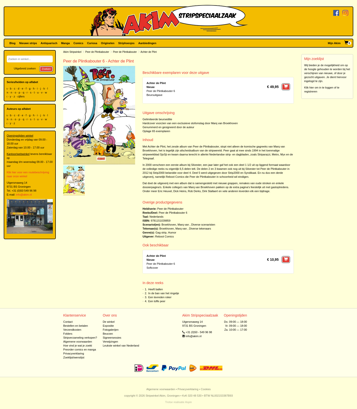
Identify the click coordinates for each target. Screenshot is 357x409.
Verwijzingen (110, 341)
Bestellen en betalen (75, 325)
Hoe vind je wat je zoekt (77, 345)
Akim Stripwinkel (72, 52)
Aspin (188, 402)
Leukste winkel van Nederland (121, 345)
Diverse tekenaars (200, 228)
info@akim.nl (24, 194)
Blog (12, 43)
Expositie (108, 325)
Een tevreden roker (160, 297)
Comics (78, 43)
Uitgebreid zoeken (25, 68)
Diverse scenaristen (203, 224)
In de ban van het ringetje (163, 293)
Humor (172, 232)
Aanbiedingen (147, 43)
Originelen (107, 43)
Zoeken (46, 68)
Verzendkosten (72, 329)
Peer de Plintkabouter (97, 52)
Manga (65, 43)
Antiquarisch (49, 43)
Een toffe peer (156, 301)
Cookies (206, 389)
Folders (67, 333)
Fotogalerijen (111, 329)
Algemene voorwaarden (77, 341)
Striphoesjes (126, 43)
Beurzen (108, 333)
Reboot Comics (164, 236)
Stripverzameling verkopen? (80, 337)
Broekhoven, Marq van (175, 224)
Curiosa (92, 43)
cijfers (21, 96)
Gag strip (161, 232)
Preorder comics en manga (79, 349)
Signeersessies (112, 337)
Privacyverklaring (73, 353)
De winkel (109, 321)
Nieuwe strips (28, 43)
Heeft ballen (155, 289)
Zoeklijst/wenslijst (73, 357)
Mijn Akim (334, 43)
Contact (68, 321)
